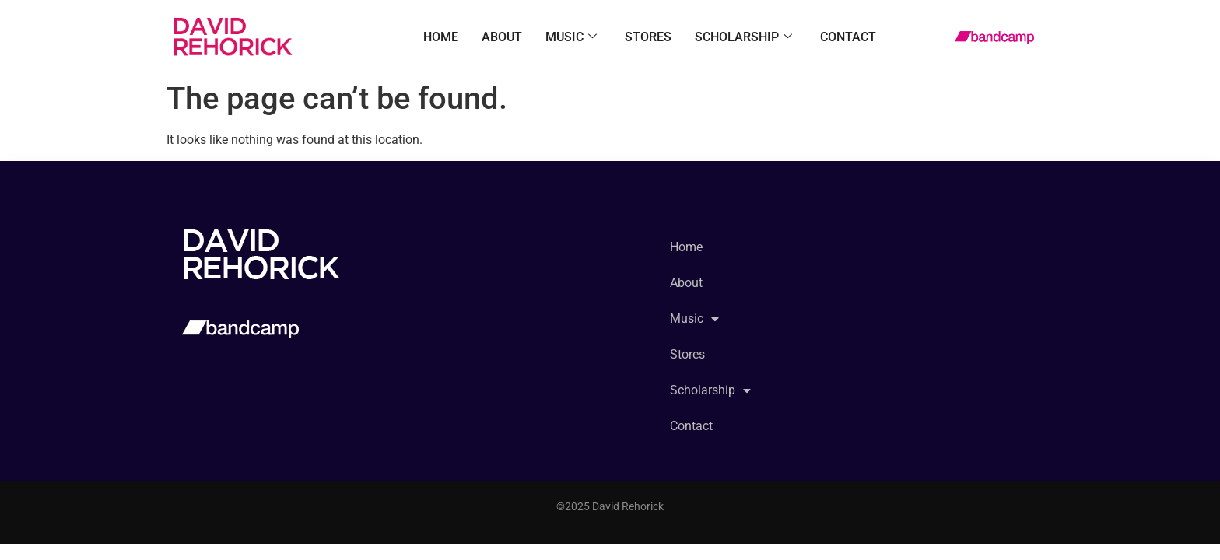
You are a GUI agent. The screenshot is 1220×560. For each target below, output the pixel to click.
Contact (848, 37)
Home (440, 37)
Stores (648, 37)
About (502, 37)
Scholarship (743, 37)
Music (571, 37)
